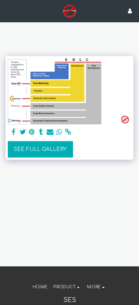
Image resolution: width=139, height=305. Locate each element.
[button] (8, 10)
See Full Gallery (40, 149)
